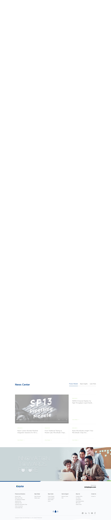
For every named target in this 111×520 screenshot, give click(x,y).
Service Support (72, 4)
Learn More (93, 384)
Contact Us (88, 4)
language (97, 4)
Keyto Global (54, 4)
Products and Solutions (43, 4)
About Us (80, 4)
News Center (62, 4)
